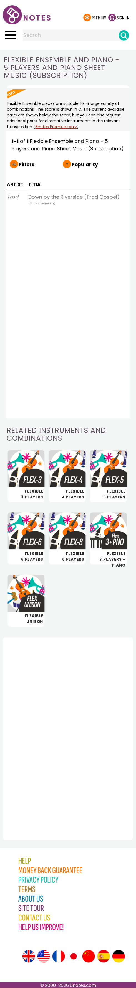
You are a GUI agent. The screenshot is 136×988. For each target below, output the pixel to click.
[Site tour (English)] (29, 956)
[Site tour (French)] (59, 956)
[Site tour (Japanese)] (73, 956)
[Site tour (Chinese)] (88, 956)
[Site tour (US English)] (44, 956)
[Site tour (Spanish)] (103, 956)
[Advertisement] (33, 726)
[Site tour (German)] (118, 956)
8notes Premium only (56, 127)
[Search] (124, 35)
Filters (26, 164)
